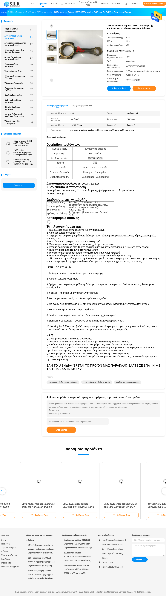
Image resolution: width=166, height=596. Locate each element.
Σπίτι (3, 540)
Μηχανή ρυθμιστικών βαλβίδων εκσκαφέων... (18, 115)
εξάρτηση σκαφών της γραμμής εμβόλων (39, 537)
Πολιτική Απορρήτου (10, 567)
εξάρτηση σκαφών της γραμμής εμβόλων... (18, 51)
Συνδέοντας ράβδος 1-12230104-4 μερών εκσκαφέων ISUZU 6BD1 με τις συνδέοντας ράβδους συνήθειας (77, 557)
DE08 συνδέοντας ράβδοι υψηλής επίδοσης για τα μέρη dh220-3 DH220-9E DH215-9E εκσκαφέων (61, 507)
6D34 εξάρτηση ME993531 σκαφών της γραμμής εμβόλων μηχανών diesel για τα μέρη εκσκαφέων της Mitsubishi (41, 562)
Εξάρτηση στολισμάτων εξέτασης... (18, 77)
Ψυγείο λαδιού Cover (18, 71)
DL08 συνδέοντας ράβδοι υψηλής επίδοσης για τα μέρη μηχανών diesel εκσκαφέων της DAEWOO (143, 507)
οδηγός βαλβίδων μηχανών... (18, 108)
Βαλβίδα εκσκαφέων (18, 95)
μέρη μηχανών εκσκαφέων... (18, 30)
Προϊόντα (5, 544)
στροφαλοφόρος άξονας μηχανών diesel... (18, 44)
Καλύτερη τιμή (119, 88)
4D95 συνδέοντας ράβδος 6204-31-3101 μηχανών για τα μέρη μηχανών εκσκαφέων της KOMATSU (23, 161)
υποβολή (61, 429)
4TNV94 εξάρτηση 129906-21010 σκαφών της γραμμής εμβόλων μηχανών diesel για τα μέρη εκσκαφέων (41, 575)
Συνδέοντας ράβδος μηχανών (74, 535)
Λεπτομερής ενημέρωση (57, 105)
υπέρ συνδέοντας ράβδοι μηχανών (97, 382)
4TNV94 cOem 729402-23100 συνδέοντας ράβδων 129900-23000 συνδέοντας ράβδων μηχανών (76, 569)
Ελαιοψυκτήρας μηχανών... (18, 65)
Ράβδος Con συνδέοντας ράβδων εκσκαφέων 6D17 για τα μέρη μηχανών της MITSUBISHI (23, 152)
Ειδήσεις (5, 551)
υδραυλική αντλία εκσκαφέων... (18, 122)
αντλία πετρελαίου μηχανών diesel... (18, 58)
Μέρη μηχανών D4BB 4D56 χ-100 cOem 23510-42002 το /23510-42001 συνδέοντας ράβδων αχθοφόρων (22, 143)
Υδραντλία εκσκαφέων (18, 83)
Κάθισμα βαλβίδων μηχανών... (18, 101)
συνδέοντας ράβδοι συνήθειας (127, 382)
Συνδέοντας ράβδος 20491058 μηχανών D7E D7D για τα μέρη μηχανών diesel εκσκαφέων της (78, 544)
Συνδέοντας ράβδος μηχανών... (18, 37)
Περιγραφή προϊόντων (82, 105)
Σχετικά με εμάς (8, 548)
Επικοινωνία (18, 185)
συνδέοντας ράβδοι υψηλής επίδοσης (63, 382)
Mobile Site (6, 563)
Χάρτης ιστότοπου (9, 555)
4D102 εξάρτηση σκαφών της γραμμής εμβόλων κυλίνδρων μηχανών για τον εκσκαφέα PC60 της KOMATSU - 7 (41, 549)
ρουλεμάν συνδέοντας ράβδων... (18, 89)
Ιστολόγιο (5, 559)
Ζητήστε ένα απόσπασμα (154, 4)
